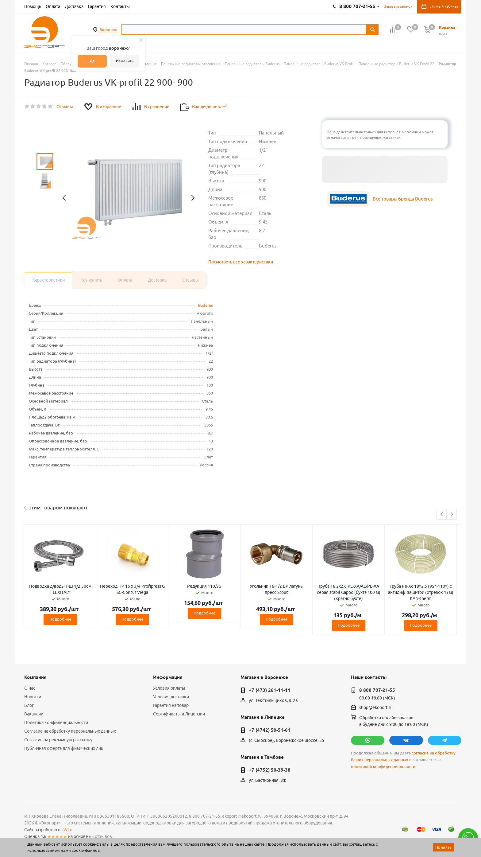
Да (92, 61)
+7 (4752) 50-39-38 (270, 770)
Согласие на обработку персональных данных (70, 731)
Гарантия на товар (171, 705)
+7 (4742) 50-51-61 (270, 730)
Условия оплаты (169, 688)
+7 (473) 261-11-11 (270, 690)
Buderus (205, 305)
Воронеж (108, 29)
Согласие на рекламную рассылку (58, 739)
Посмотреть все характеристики (240, 261)
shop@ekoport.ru (376, 707)
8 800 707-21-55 (377, 690)
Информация (168, 677)
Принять (443, 847)
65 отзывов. (101, 836)
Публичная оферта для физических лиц (63, 748)
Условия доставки (171, 696)
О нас (29, 688)
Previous (442, 514)
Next (452, 514)
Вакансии (33, 713)
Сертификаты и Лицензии (179, 713)
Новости (32, 696)
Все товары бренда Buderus (403, 198)
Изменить (124, 61)
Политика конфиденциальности (56, 722)
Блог (29, 705)
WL (66, 829)
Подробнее (60, 619)
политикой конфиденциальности (383, 766)
